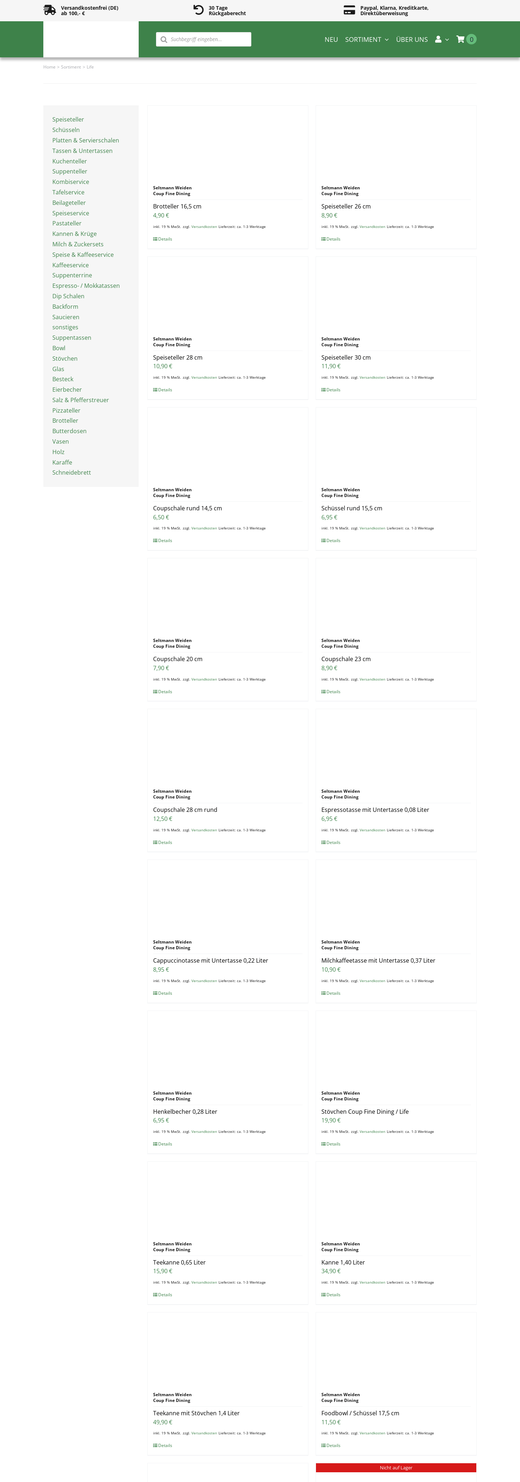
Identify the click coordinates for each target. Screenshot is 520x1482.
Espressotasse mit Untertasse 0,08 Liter (375, 810)
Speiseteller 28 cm (178, 357)
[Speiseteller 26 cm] (396, 142)
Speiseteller (68, 119)
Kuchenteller (69, 161)
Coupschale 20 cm (178, 659)
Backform (65, 307)
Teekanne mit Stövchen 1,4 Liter (196, 1413)
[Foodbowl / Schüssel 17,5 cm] (396, 1348)
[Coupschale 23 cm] (396, 594)
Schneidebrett (71, 472)
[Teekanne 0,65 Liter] (228, 1198)
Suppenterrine (72, 275)
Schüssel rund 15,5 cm (351, 508)
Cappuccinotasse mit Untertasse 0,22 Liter (210, 960)
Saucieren (65, 317)
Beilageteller (69, 203)
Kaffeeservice (70, 265)
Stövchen (65, 358)
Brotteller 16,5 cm (177, 206)
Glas (58, 369)
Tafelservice (68, 192)
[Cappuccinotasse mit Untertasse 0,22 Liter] (228, 896)
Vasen (60, 441)
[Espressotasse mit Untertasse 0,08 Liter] (396, 745)
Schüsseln (66, 130)
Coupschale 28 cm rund (185, 810)
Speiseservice (70, 213)
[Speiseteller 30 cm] (396, 293)
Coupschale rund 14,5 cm (187, 508)
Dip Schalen (68, 296)
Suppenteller (69, 171)
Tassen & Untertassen (82, 151)
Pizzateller (66, 410)
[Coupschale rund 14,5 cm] (228, 444)
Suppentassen (71, 338)
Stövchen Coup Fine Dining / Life (365, 1112)
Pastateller (67, 223)
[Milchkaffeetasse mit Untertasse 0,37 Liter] (396, 896)
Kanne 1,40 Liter (343, 1262)
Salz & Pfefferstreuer (80, 400)
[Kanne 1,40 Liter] (396, 1198)
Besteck (62, 379)
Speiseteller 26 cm (346, 206)
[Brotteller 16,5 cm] (228, 142)
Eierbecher (67, 389)
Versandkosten (204, 226)
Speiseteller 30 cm (346, 357)
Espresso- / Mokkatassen (86, 286)
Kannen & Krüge (74, 234)
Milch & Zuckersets (78, 244)
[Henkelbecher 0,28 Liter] (228, 1047)
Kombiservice (70, 182)
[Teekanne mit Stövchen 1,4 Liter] (228, 1348)
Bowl (58, 348)
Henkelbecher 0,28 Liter (185, 1112)
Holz (58, 452)
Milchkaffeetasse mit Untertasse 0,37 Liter (378, 960)
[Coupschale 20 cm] (228, 594)
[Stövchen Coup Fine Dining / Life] (396, 1047)
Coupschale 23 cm (346, 659)
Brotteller (65, 421)
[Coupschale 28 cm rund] (228, 745)
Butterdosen (69, 431)
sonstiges (65, 327)
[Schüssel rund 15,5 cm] (396, 444)
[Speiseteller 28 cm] (228, 293)
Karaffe (62, 462)
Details (165, 239)
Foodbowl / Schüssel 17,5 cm (360, 1413)
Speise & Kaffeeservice (83, 255)
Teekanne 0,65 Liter (179, 1262)
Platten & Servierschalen (85, 140)
